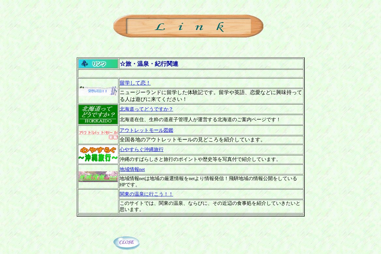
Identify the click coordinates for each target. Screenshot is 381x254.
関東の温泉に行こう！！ (146, 194)
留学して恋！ (135, 83)
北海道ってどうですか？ (146, 109)
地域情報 (132, 169)
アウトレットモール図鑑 (146, 130)
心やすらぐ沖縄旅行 (142, 149)
